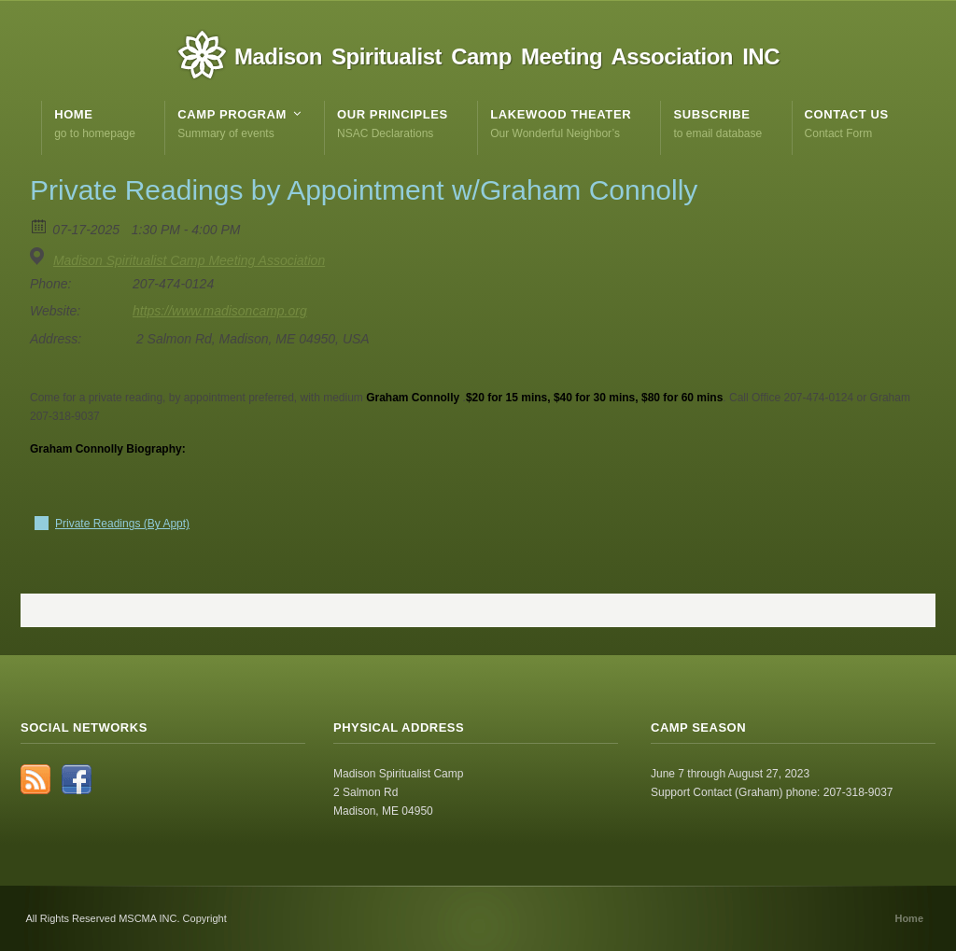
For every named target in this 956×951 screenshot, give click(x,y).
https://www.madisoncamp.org (220, 310)
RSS (35, 779)
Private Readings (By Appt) (122, 523)
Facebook (76, 779)
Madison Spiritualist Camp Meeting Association (189, 260)
